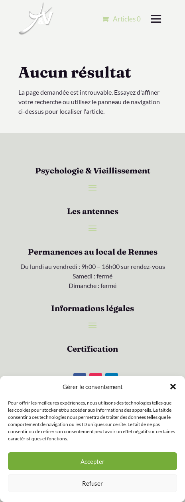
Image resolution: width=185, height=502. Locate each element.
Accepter (92, 461)
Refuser (92, 483)
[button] (173, 387)
